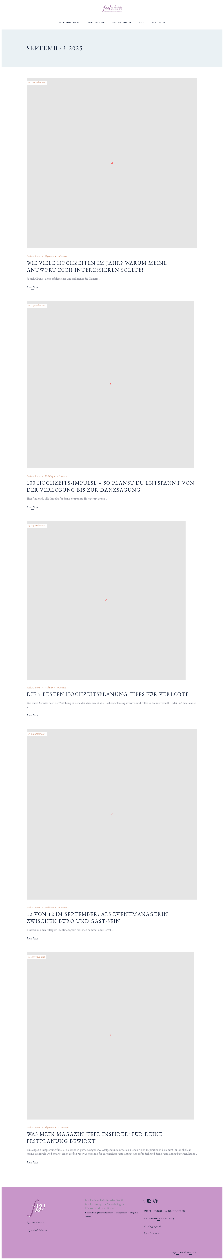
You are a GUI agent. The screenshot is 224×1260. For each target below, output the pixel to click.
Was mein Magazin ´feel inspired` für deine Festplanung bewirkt (95, 1137)
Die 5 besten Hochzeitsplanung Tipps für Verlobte (108, 694)
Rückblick (49, 907)
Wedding (48, 476)
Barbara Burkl (33, 256)
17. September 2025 (36, 525)
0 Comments (63, 1127)
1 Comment (63, 256)
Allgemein (49, 256)
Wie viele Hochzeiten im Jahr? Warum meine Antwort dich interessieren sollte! (97, 266)
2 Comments (62, 476)
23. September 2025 (36, 305)
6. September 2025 (36, 956)
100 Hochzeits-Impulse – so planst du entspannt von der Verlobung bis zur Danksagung (111, 486)
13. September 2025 (36, 733)
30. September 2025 (37, 82)
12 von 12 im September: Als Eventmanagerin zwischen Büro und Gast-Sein (97, 917)
